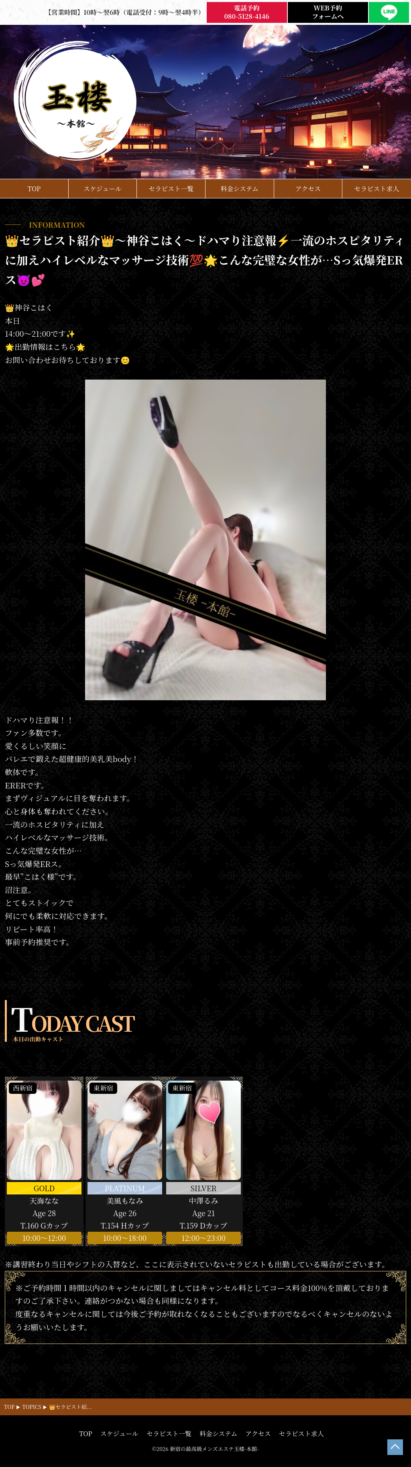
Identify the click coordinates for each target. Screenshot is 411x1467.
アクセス (308, 188)
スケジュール (102, 188)
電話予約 (246, 12)
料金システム (239, 188)
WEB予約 (328, 12)
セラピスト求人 (376, 188)
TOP (34, 188)
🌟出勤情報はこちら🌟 (45, 346)
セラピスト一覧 (171, 188)
